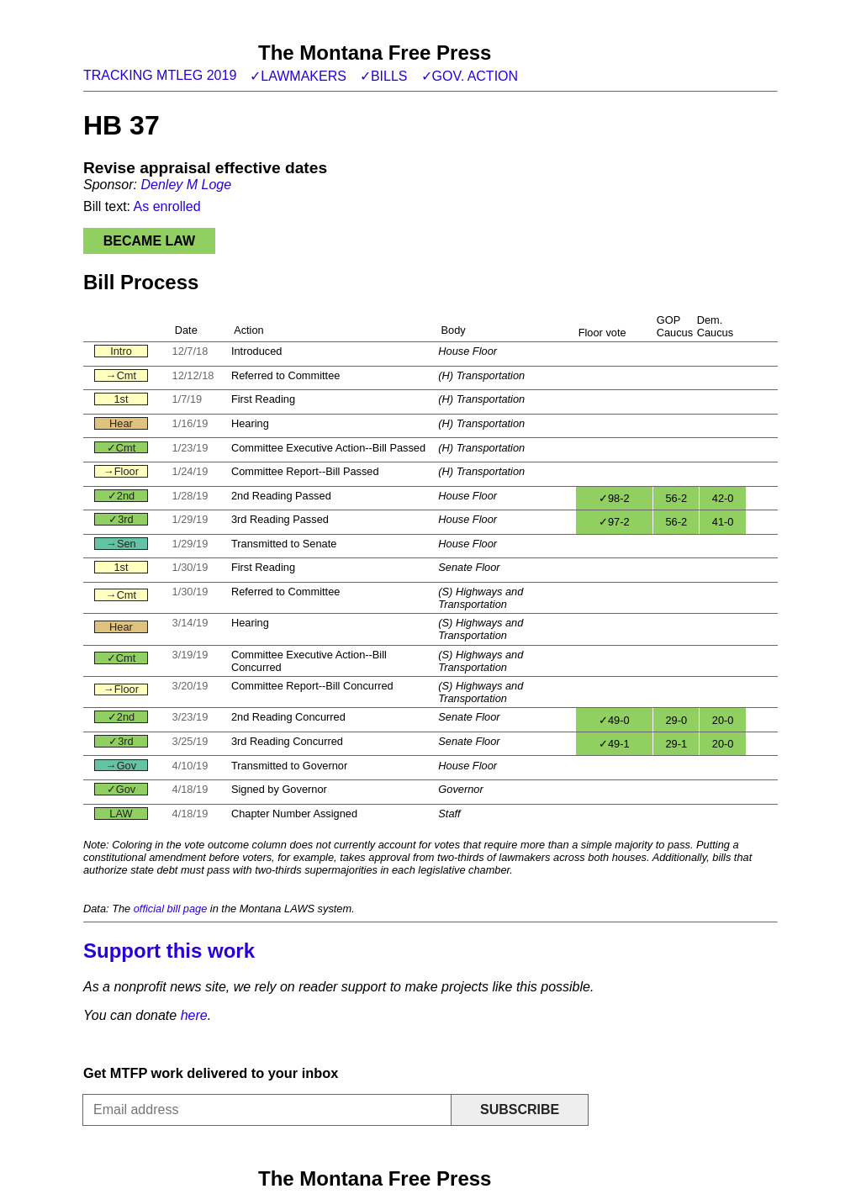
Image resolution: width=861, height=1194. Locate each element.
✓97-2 (614, 521)
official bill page (171, 908)
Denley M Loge (185, 184)
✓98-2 (614, 498)
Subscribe (519, 1109)
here (194, 1015)
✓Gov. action (470, 76)
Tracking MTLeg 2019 (159, 75)
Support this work (169, 950)
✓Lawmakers (298, 76)
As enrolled (167, 206)
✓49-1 (614, 743)
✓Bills (384, 76)
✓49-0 (614, 720)
